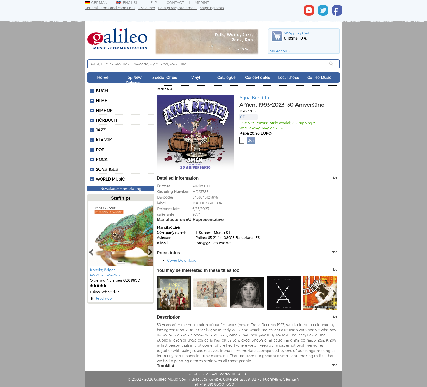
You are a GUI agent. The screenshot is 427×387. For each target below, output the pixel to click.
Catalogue (226, 77)
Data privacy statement (177, 8)
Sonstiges (107, 169)
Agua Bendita (254, 97)
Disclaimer (146, 8)
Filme (101, 100)
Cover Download (182, 260)
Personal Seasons (105, 275)
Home (102, 77)
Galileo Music (319, 77)
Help (152, 2)
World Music (110, 179)
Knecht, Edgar (102, 270)
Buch (102, 90)
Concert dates (257, 77)
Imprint (201, 2)
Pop (100, 149)
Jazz (101, 130)
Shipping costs (212, 8)
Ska (169, 88)
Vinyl (195, 77)
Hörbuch (106, 120)
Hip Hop (104, 110)
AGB (242, 374)
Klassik (104, 139)
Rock (101, 159)
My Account (280, 51)
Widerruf (227, 374)
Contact (175, 2)
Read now (104, 298)
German (96, 2)
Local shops (288, 77)
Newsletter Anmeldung (120, 188)
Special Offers (164, 77)
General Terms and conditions (110, 8)
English (127, 2)
